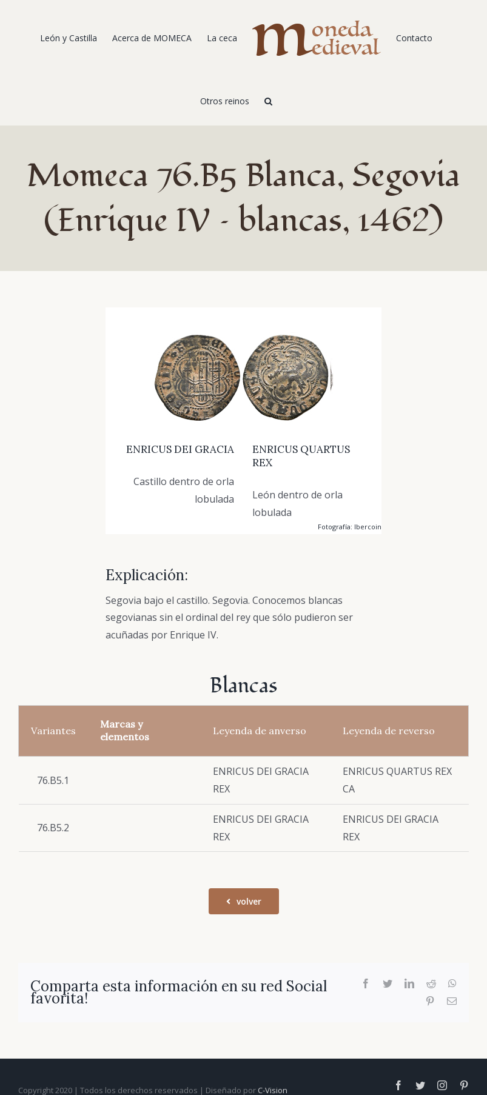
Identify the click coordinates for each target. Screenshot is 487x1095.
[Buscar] (268, 100)
